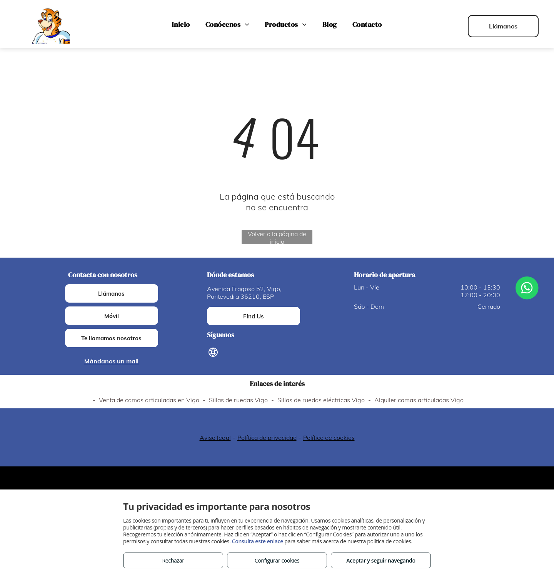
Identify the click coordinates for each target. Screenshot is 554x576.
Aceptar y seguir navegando (380, 560)
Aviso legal (215, 437)
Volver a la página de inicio (277, 237)
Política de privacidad (267, 437)
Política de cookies (329, 437)
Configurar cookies (277, 560)
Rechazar (173, 560)
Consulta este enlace (257, 541)
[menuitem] (180, 25)
